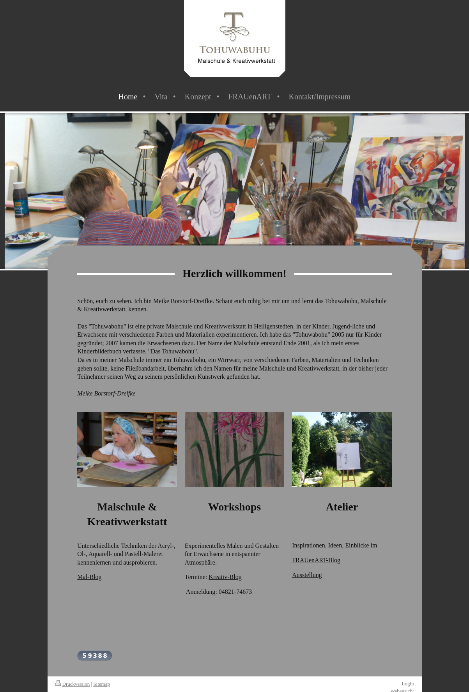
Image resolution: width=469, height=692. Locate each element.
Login (408, 684)
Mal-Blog (89, 577)
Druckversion (72, 684)
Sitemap (101, 684)
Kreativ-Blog (225, 577)
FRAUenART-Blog (316, 560)
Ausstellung (307, 575)
